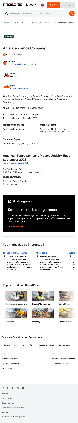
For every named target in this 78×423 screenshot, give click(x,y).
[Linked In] (3, 388)
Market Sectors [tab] (27, 345)
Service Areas (18, 108)
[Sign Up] (53, 5)
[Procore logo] (12, 4)
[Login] (68, 5)
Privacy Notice (7, 398)
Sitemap (5, 412)
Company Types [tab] (10, 345)
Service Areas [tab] (64, 345)
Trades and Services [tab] (46, 345)
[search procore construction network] (22, 13)
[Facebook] (7, 388)
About (6, 108)
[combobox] (56, 13)
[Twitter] (12, 388)
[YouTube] (23, 388)
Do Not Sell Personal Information (13, 408)
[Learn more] (16, 226)
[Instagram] (18, 388)
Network (30, 4)
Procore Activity (35, 108)
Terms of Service (8, 403)
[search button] (72, 13)
